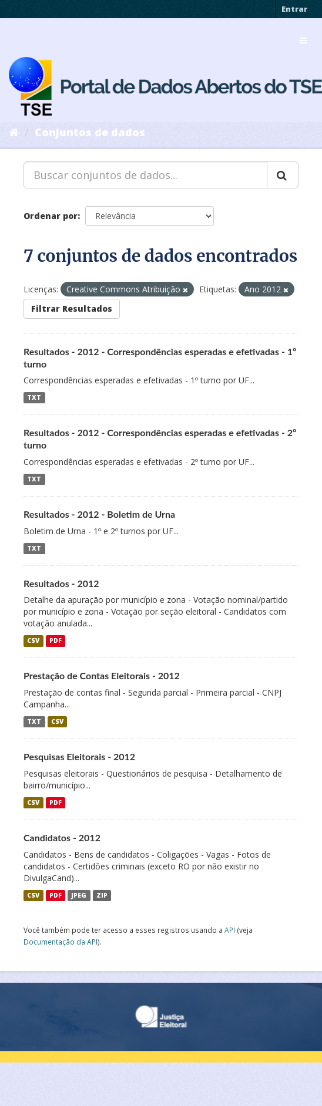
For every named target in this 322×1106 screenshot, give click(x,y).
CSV (33, 640)
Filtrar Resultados (71, 308)
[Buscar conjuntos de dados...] (145, 174)
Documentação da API (61, 941)
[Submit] (282, 174)
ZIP (102, 895)
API (229, 930)
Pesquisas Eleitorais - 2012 (79, 756)
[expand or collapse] (303, 40)
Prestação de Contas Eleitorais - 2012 (102, 675)
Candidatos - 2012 (62, 837)
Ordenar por (51, 215)
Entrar (294, 9)
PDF (55, 640)
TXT (34, 397)
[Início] (14, 132)
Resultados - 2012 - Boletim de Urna (99, 514)
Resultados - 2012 (61, 583)
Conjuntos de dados (90, 132)
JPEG (78, 895)
